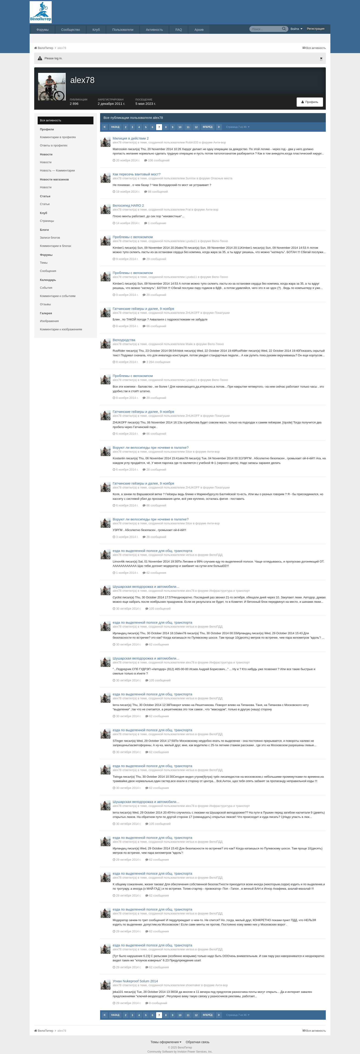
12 (196, 122)
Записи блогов (50, 233)
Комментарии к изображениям (61, 325)
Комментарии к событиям (58, 291)
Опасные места (221, 174)
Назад (115, 122)
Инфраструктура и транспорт (229, 586)
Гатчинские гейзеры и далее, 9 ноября (143, 304)
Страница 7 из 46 (237, 122)
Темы (44, 258)
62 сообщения (154, 568)
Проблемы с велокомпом (133, 232)
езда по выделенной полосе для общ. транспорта (152, 546)
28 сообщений (154, 465)
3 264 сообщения (156, 358)
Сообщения (48, 266)
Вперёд (207, 122)
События (46, 283)
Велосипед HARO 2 (128, 201)
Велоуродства (124, 336)
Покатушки (222, 308)
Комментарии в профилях (58, 132)
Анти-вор (219, 138)
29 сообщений (154, 254)
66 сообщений (154, 322)
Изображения (49, 316)
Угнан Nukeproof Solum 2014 (135, 977)
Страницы (47, 216)
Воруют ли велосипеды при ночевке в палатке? (150, 443)
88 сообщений (156, 187)
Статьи (45, 199)
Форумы (43, 29)
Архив (198, 29)
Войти (297, 28)
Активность (154, 29)
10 (179, 122)
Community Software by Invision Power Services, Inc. (180, 1047)
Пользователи (122, 29)
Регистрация (315, 28)
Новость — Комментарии (57, 166)
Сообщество (70, 29)
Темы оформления (166, 1038)
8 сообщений (156, 998)
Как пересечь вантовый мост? (136, 170)
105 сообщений (158, 604)
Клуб (96, 29)
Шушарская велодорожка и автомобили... (146, 582)
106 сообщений (156, 156)
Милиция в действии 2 (131, 134)
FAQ (178, 29)
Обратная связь (197, 1038)
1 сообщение (155, 218)
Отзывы (45, 300)
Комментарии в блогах (55, 241)
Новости (45, 158)
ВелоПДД (215, 550)
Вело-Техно (220, 236)
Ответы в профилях (54, 141)
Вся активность (50, 116)
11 (187, 122)
